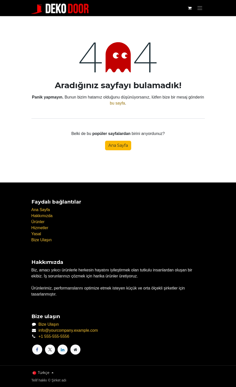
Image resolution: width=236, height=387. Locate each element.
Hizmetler (40, 228)
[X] (50, 350)
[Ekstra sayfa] (75, 350)
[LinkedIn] (63, 350)
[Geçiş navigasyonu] (200, 8)
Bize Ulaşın (41, 240)
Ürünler (37, 222)
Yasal (36, 234)
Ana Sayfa (118, 145)
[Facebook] (37, 350)
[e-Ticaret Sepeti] (190, 8)
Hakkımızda (42, 216)
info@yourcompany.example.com (68, 330)
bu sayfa (117, 103)
